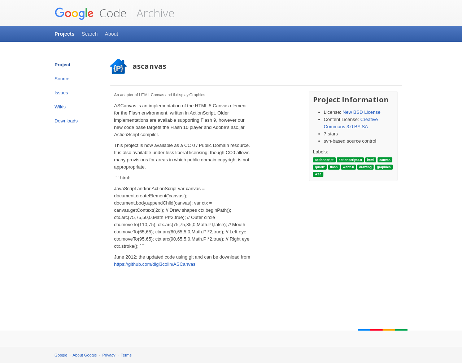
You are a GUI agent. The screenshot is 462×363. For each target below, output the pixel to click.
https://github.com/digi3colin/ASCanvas (154, 264)
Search (89, 34)
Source (62, 78)
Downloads (66, 121)
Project (62, 64)
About (111, 34)
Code (91, 13)
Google (61, 355)
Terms (126, 355)
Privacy (109, 355)
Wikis (60, 106)
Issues (61, 92)
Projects (64, 34)
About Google (85, 355)
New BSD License (361, 112)
